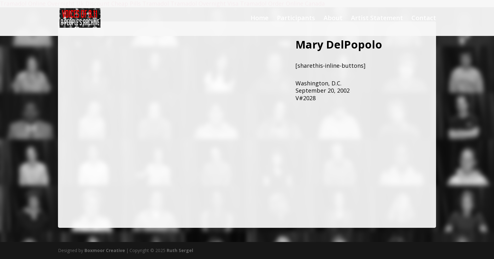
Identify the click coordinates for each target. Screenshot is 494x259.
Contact (423, 19)
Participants (296, 19)
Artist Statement (377, 19)
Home (259, 19)
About (333, 19)
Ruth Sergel (180, 250)
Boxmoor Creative (104, 250)
